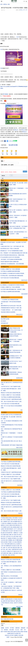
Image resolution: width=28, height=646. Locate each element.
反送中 (11, 531)
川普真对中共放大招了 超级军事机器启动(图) (11, 400)
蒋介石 (5, 552)
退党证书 (13, 634)
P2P (15, 540)
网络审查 (19, 542)
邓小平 (11, 552)
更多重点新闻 (19, 378)
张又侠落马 (3, 321)
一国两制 (15, 533)
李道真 (15, 599)
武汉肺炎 (9, 518)
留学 (9, 548)
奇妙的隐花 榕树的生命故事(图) (8, 312)
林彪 (15, 552)
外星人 (6, 555)
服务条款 (17, 628)
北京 (18, 539)
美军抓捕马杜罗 (4, 323)
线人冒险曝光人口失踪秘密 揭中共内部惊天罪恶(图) (12, 274)
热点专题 (4, 317)
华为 (19, 531)
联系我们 (6, 630)
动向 (2, 619)
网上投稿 (12, 630)
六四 (18, 520)
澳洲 (13, 550)
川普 (13, 518)
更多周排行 (20, 486)
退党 (14, 526)
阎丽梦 (4, 527)
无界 (20, 634)
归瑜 (19, 599)
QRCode (11, 141)
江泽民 (18, 529)
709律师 (10, 542)
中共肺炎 (3, 518)
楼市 (20, 537)
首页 (1, 4)
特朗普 (16, 518)
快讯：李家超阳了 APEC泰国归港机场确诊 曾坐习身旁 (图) (13, 253)
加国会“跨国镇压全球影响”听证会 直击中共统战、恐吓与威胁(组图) (16, 330)
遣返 (14, 548)
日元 (12, 537)
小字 (26, 9)
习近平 (17, 37)
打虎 (5, 533)
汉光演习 (7, 526)
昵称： (3, 161)
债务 (15, 535)
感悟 (17, 553)
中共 (1, 49)
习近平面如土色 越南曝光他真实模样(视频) (10, 272)
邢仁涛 (9, 603)
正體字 (8, 637)
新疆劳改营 (8, 546)
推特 (22, 630)
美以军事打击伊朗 (5, 319)
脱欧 (10, 535)
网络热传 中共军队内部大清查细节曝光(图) (11, 393)
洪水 (5, 524)
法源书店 (15, 632)
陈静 (9, 601)
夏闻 (4, 601)
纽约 (13, 636)
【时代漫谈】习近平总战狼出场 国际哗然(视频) (11, 260)
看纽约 (22, 632)
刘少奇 (17, 552)
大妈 (2, 540)
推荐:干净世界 (4, 632)
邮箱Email (2, 624)
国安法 (19, 522)
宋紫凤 (2, 599)
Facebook (17, 630)
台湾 (12, 539)
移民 (4, 548)
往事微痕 (9, 524)
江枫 (15, 603)
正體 (24, 1)
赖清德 (14, 527)
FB (2, 535)
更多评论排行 (24, 280)
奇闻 (3, 555)
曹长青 (20, 603)
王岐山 (11, 527)
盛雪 (17, 601)
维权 (7, 542)
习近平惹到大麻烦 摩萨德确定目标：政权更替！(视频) (12, 290)
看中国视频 (5, 94)
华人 (2, 548)
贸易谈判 (11, 529)
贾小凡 (12, 599)
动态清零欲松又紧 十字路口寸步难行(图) (9, 249)
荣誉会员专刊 (5, 298)
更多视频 (25, 238)
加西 (22, 636)
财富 (4, 539)
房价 (4, 540)
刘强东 (20, 539)
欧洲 (20, 636)
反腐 (3, 533)
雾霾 (17, 540)
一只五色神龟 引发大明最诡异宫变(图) (9, 300)
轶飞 (21, 599)
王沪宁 (15, 529)
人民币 (7, 537)
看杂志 (19, 632)
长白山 (14, 544)
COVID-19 (4, 520)
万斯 (5, 529)
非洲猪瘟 (10, 540)
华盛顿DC (16, 636)
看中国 (10, 533)
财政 (2, 539)
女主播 (17, 546)
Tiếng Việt (16, 637)
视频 (2, 181)
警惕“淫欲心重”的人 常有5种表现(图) (9, 576)
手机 (19, 553)
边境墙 (2, 529)
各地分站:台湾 (8, 636)
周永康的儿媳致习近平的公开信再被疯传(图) (11, 415)
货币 (4, 537)
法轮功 (15, 542)
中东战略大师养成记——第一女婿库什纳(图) (11, 310)
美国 (8, 529)
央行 (13, 535)
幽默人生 (11, 553)
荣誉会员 (16, 129)
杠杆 (17, 535)
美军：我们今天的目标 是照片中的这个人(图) (11, 402)
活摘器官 (5, 522)
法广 (18, 533)
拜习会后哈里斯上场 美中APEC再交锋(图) (10, 257)
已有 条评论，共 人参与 (7, 164)
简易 (10, 599)
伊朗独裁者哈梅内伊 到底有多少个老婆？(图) (11, 308)
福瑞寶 (8, 634)
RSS (25, 630)
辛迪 (2, 605)
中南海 (3, 531)
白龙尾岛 (18, 544)
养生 (14, 555)
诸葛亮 (4, 553)
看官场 (5, 4)
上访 (13, 542)
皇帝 (2, 553)
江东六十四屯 (4, 544)
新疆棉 (15, 522)
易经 (8, 553)
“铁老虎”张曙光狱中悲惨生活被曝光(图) (9, 262)
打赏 (21, 9)
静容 (3, 603)
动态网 (16, 634)
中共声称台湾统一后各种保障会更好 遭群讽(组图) (11, 276)
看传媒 (25, 632)
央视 (21, 546)
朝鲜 (5, 535)
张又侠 (15, 520)
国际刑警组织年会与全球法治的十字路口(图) (11, 306)
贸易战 (8, 520)
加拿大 (7, 535)
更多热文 (20, 514)
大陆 (13, 540)
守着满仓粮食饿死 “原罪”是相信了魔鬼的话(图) (11, 445)
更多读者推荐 (24, 294)
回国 (18, 548)
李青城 (6, 603)
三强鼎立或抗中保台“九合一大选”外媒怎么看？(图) (12, 247)
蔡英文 (15, 539)
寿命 (9, 555)
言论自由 (14, 546)
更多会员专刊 (19, 315)
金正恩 (8, 527)
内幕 (7, 531)
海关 (11, 548)
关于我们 (12, 628)
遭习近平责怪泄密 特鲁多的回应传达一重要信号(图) (12, 255)
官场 (8, 533)
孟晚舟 (18, 527)
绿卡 (2, 550)
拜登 (1, 68)
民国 (15, 550)
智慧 (15, 553)
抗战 (20, 550)
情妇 (17, 531)
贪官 (15, 531)
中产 (7, 539)
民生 (4, 550)
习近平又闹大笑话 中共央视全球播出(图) (9, 278)
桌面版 (2, 628)
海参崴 (9, 539)
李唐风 (11, 601)
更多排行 (20, 595)
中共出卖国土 (14, 524)
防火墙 (3, 542)
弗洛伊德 (17, 526)
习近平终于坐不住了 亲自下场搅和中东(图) (11, 387)
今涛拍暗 (6, 599)
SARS (4, 546)
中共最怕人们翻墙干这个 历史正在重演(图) (10, 269)
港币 (15, 537)
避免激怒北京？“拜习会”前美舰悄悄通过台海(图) (11, 251)
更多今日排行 (19, 448)
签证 (16, 548)
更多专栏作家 (19, 607)
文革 (11, 555)
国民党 (11, 526)
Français (12, 637)
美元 (20, 535)
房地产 (17, 537)
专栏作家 (4, 597)
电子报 (7, 628)
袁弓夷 (19, 524)
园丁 (15, 601)
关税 (21, 527)
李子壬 (17, 603)
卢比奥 (19, 518)
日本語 (20, 637)
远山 (2, 601)
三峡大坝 (12, 522)
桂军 (18, 550)
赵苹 (19, 601)
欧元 (10, 537)
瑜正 (12, 603)
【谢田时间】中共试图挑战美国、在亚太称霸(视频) (12, 264)
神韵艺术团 (10, 632)
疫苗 (3, 524)
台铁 (9, 522)
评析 (9, 4)
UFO (21, 526)
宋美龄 (8, 552)
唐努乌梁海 (10, 544)
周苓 (7, 601)
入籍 (21, 548)
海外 (7, 550)
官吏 (10, 619)
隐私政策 (23, 628)
